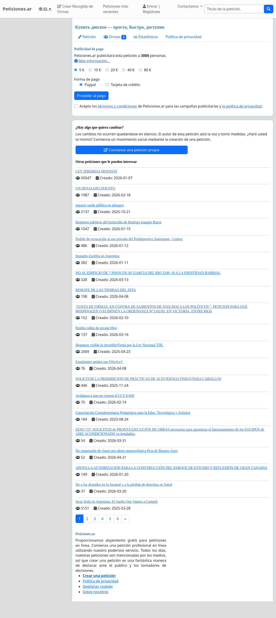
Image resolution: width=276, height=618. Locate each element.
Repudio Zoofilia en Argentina (98, 256)
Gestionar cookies (98, 586)
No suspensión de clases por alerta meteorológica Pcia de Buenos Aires (127, 451)
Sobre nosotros (95, 591)
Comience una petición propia (131, 149)
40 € (131, 69)
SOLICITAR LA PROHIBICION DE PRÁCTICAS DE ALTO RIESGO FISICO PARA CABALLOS (148, 379)
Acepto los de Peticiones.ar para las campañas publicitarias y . (171, 106)
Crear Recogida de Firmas (75, 9)
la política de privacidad (242, 106)
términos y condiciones (117, 106)
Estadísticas (146, 36)
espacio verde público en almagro (100, 205)
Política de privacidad (184, 36)
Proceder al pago (91, 95)
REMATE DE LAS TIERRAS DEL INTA (106, 290)
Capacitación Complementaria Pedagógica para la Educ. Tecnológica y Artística (133, 413)
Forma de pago (87, 79)
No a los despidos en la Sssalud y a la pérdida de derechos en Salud (124, 484)
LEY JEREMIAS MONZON (96, 171)
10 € (97, 69)
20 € (114, 69)
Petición (87, 36)
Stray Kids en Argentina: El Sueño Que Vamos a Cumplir (117, 501)
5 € (81, 69)
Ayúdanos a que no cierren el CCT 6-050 (105, 396)
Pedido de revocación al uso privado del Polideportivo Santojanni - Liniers (129, 239)
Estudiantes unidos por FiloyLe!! (99, 362)
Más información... (92, 60)
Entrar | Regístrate (151, 9)
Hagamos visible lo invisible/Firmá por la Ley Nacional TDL (119, 345)
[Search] (234, 9)
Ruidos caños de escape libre (96, 328)
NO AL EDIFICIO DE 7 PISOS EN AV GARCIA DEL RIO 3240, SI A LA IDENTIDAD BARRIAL (148, 273)
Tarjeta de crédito (125, 84)
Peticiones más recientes (115, 9)
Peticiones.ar (17, 9)
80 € (147, 69)
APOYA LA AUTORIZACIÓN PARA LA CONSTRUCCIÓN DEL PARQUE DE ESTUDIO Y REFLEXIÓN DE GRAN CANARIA (171, 468)
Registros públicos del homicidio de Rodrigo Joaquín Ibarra (118, 222)
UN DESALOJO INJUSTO (95, 188)
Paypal (90, 84)
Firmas (115, 36)
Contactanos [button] (189, 6)
